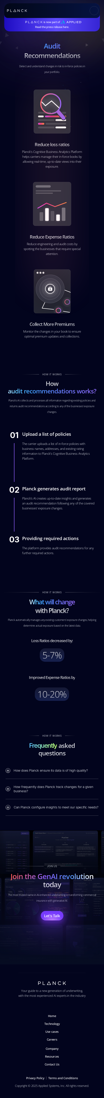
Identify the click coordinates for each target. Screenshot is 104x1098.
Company (52, 1049)
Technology (52, 1024)
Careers (52, 1039)
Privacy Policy (35, 1078)
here (65, 27)
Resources (52, 1056)
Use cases (52, 1032)
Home (52, 1016)
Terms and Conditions (63, 1078)
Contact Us (52, 1064)
